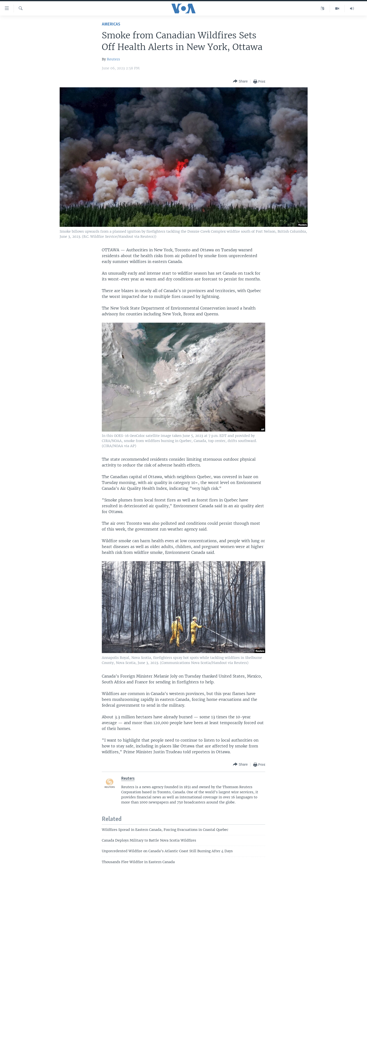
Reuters (113, 59)
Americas (111, 24)
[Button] (240, 81)
